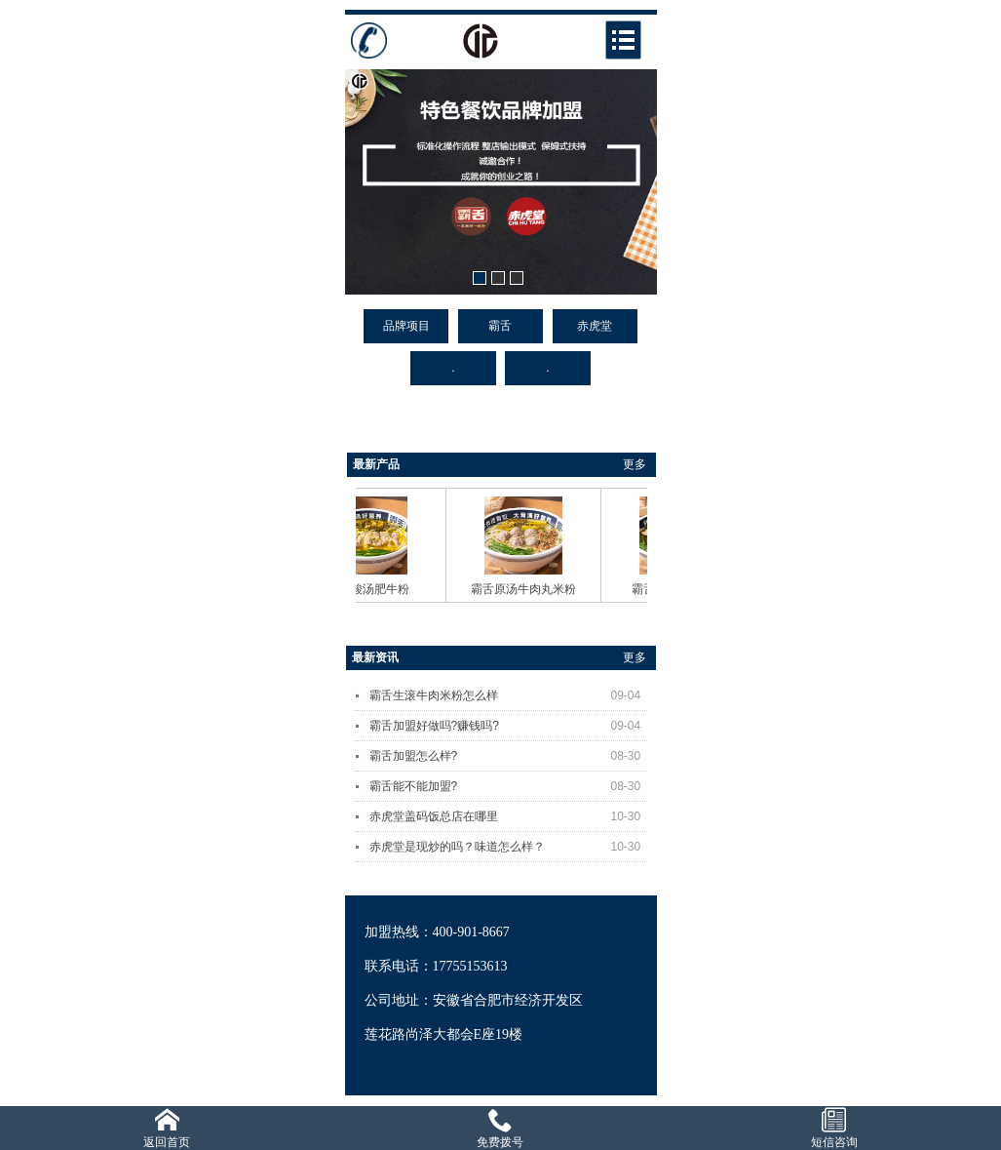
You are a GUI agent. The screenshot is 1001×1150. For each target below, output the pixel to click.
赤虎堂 (594, 326)
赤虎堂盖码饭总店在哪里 (508, 816)
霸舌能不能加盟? (508, 786)
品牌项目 (406, 326)
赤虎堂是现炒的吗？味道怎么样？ (508, 846)
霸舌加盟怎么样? (508, 756)
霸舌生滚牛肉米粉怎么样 (508, 695)
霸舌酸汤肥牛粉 (373, 589)
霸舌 (500, 326)
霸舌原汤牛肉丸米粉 (528, 589)
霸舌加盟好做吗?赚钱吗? (508, 725)
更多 (634, 464)
